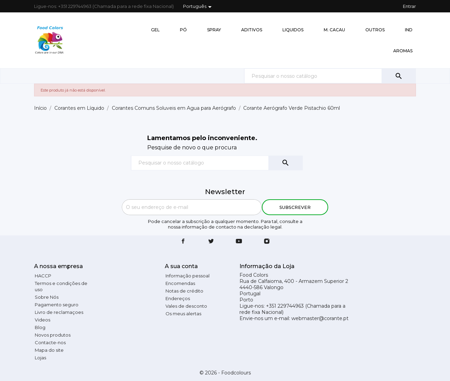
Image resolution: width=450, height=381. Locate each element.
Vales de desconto (186, 306)
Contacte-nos (50, 342)
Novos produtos (53, 335)
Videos (42, 319)
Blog (40, 327)
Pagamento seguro (56, 304)
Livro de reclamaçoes (59, 312)
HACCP (43, 275)
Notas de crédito (184, 291)
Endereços (177, 298)
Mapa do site (49, 350)
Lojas (40, 357)
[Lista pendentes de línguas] (198, 7)
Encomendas (180, 283)
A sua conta (181, 266)
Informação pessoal (187, 275)
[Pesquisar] (330, 75)
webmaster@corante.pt (320, 318)
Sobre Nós (46, 297)
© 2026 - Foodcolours (225, 373)
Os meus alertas (183, 313)
